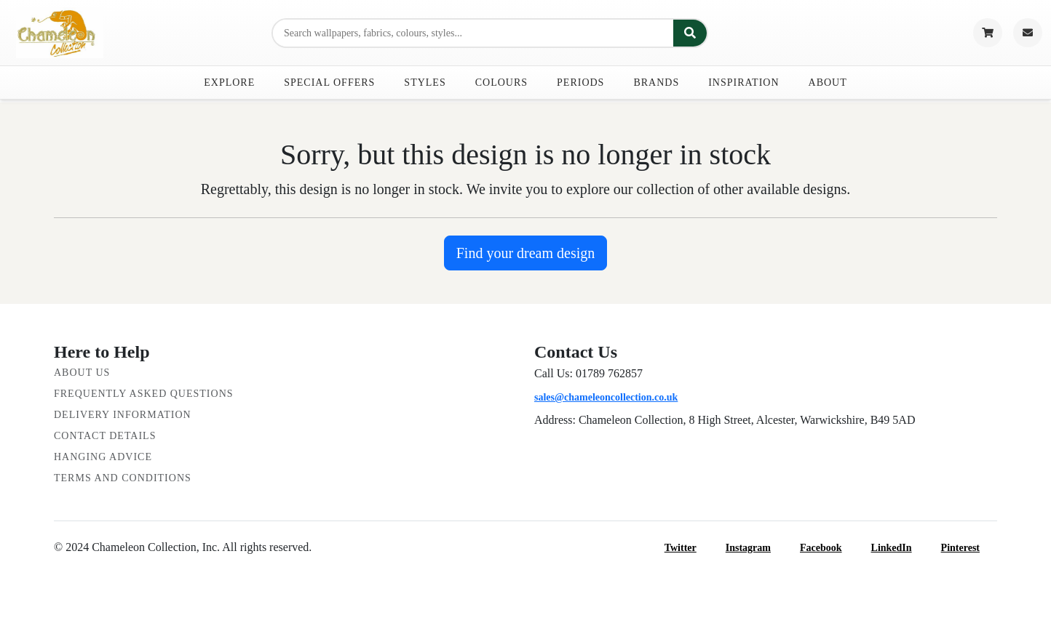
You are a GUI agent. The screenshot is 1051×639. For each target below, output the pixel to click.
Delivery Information (122, 414)
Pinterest (969, 547)
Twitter (689, 547)
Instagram (757, 547)
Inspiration (743, 82)
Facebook (830, 547)
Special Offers (329, 82)
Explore (229, 82)
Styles (424, 82)
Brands (656, 82)
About (828, 82)
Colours (501, 82)
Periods (580, 82)
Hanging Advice (103, 456)
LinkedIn (900, 547)
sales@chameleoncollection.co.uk (606, 397)
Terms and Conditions (122, 478)
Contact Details (105, 435)
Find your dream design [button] (525, 253)
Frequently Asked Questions (144, 393)
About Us (82, 372)
